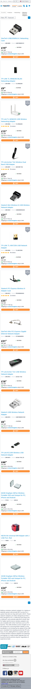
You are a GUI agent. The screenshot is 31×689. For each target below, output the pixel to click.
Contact (11, 656)
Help (1, 1)
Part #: (14, 43)
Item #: (3, 43)
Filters (4, 18)
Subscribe (25, 652)
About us (5, 656)
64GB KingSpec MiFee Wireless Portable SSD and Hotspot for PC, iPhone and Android (13, 495)
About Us (5, 1)
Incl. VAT (16, 1)
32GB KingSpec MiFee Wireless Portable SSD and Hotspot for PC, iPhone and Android (13, 578)
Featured (11, 18)
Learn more (4, 683)
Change (16, 665)
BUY (15, 57)
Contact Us (10, 1)
